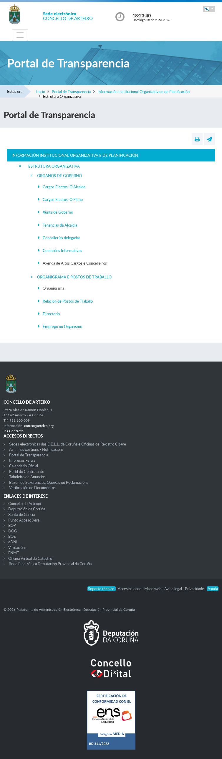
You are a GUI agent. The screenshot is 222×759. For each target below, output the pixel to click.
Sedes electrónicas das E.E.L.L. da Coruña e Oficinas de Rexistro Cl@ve (67, 444)
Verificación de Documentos (32, 487)
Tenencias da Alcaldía (60, 225)
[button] (209, 9)
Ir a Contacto (14, 431)
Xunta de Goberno (58, 212)
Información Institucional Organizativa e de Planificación (143, 91)
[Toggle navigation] (20, 35)
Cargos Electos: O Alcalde (64, 186)
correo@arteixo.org (39, 425)
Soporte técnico (101, 588)
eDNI (12, 541)
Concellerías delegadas (61, 237)
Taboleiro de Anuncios (27, 476)
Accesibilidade (130, 588)
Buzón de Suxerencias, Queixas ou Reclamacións (48, 482)
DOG (12, 531)
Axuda (213, 588)
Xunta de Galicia (21, 514)
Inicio (40, 91)
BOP (12, 525)
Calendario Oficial (23, 465)
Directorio (51, 313)
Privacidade (195, 588)
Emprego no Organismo (62, 326)
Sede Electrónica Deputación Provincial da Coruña (50, 563)
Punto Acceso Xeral (24, 520)
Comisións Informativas (62, 250)
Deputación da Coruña (26, 508)
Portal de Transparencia (71, 91)
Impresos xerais (22, 460)
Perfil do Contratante (26, 471)
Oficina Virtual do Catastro (30, 558)
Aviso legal (173, 588)
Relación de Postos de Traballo (68, 301)
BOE (12, 536)
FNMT (13, 552)
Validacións (17, 547)
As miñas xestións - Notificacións (36, 449)
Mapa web (153, 588)
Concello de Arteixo (24, 503)
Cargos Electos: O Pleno (63, 199)
